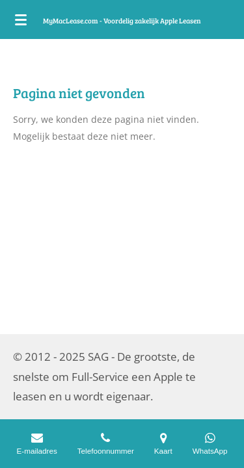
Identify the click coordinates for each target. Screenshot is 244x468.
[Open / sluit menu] (21, 19)
